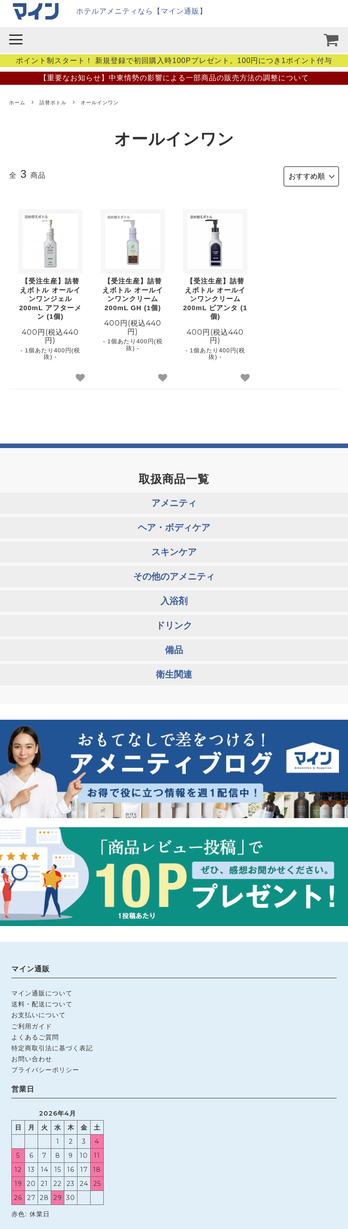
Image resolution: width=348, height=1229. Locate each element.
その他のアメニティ (174, 575)
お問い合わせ (31, 1057)
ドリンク (174, 624)
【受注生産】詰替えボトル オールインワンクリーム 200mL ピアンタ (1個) (215, 297)
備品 (174, 648)
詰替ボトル (53, 102)
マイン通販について (41, 991)
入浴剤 (174, 599)
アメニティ (174, 501)
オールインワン (100, 102)
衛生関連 (174, 673)
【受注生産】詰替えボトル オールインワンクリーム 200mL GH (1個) (132, 293)
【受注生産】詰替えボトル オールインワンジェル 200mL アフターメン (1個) (50, 297)
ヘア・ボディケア (174, 526)
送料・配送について (41, 1002)
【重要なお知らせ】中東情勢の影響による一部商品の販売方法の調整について (174, 78)
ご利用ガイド (31, 1024)
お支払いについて (38, 1013)
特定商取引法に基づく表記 (52, 1046)
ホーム (17, 102)
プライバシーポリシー (45, 1068)
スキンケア (174, 550)
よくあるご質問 (35, 1035)
